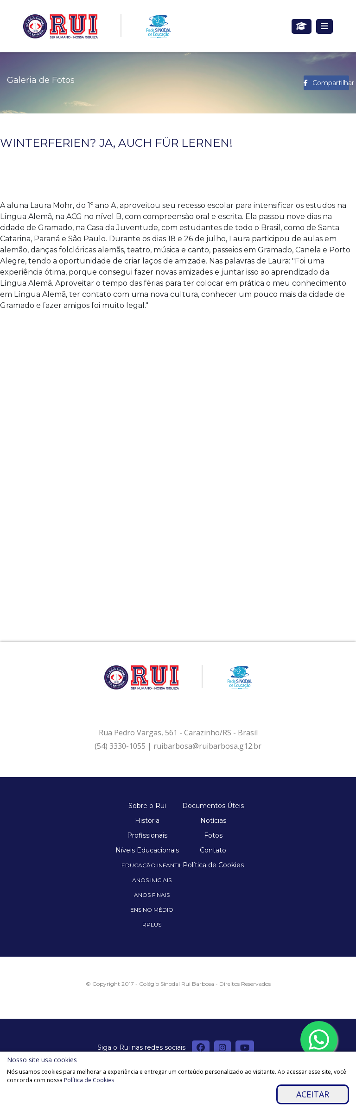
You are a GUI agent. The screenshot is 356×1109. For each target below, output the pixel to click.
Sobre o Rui (147, 806)
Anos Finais (152, 894)
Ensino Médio (151, 909)
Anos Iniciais (152, 880)
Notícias (213, 820)
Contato (213, 850)
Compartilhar (330, 83)
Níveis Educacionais (147, 850)
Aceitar (312, 1094)
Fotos (213, 835)
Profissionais (147, 835)
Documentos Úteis (213, 806)
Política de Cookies (213, 865)
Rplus (151, 924)
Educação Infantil (151, 865)
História (147, 820)
